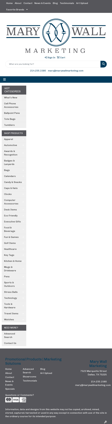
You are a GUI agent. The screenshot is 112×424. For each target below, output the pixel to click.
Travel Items (11, 313)
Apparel (8, 139)
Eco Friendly (11, 215)
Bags (7, 170)
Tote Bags (9, 119)
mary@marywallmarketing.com (65, 70)
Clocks (8, 194)
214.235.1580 (38, 70)
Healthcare (10, 249)
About (18, 3)
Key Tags (9, 255)
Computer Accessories (11, 202)
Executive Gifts (12, 221)
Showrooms (29, 376)
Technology (10, 298)
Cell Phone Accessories (11, 105)
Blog (55, 3)
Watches (9, 319)
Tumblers (9, 125)
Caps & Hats (11, 188)
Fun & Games (11, 237)
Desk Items (10, 209)
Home (9, 3)
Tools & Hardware (9, 306)
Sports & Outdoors (9, 284)
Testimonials (67, 3)
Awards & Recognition (10, 153)
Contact (27, 3)
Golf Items (10, 243)
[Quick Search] (53, 64)
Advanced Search (9, 335)
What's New (10, 97)
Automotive (10, 145)
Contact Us (10, 343)
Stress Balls (11, 292)
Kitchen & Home (13, 261)
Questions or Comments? (19, 395)
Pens (7, 276)
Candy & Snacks (13, 182)
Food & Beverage (9, 229)
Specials (10, 388)
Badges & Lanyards (9, 162)
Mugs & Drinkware (10, 269)
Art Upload (82, 3)
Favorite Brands (15, 9)
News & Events (42, 3)
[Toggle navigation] (4, 79)
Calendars (10, 176)
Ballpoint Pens (12, 113)
